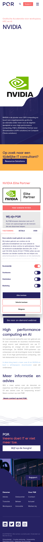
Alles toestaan (21, 295)
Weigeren (21, 309)
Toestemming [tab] (7, 231)
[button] (20, 4)
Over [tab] (35, 231)
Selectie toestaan (21, 302)
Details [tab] (22, 231)
